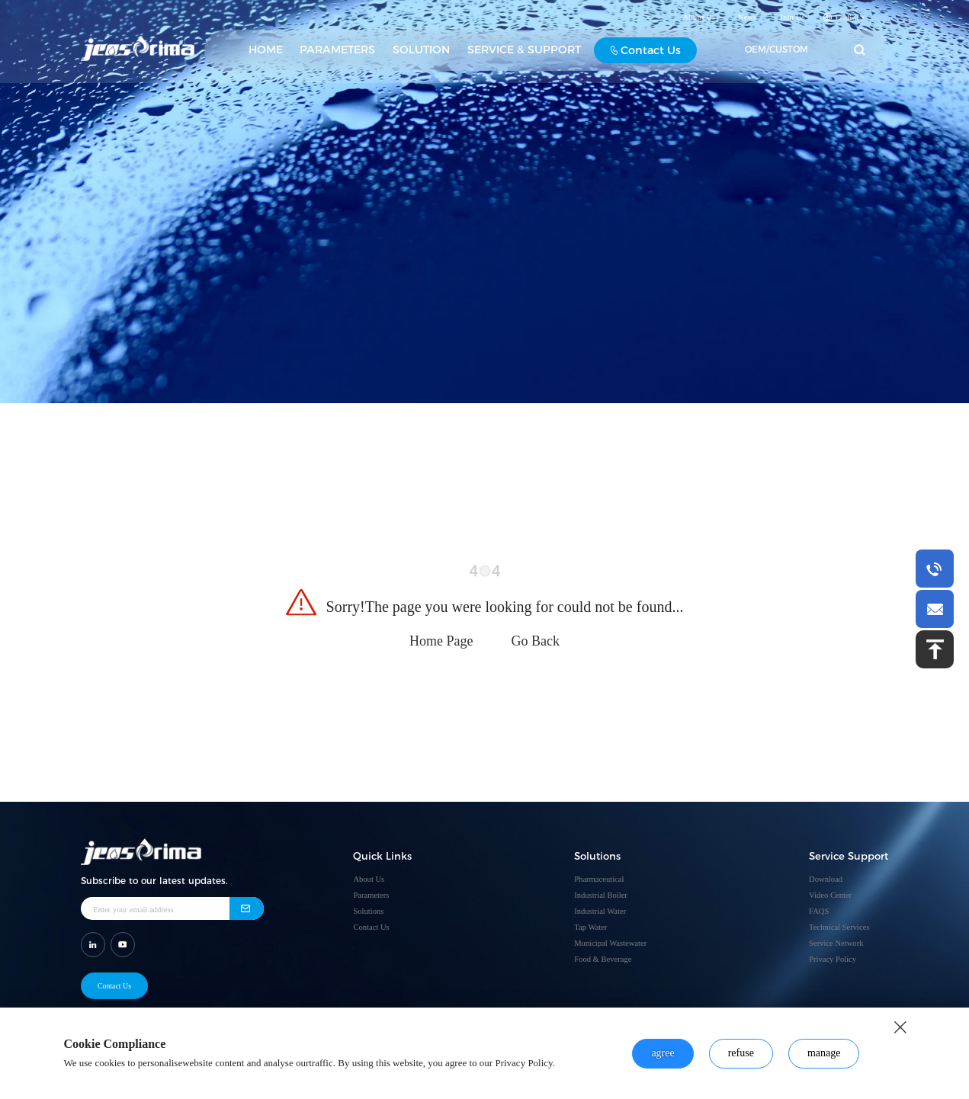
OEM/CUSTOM (776, 52)
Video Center (830, 895)
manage (824, 1053)
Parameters (371, 895)
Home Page (441, 641)
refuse (741, 1053)
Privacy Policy (832, 959)
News (747, 20)
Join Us (792, 20)
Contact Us (646, 53)
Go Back (536, 641)
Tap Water (590, 927)
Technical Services (839, 927)
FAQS (819, 911)
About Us (698, 20)
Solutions (368, 911)
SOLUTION (421, 52)
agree (662, 1053)
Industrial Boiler (600, 895)
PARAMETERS (337, 52)
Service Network (836, 943)
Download (825, 879)
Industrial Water (600, 911)
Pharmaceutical (599, 879)
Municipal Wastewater (610, 943)
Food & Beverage (602, 959)
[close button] (900, 1027)
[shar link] (93, 943)
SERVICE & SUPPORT (524, 52)
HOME (266, 52)
